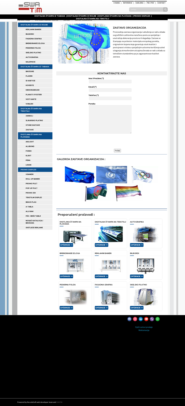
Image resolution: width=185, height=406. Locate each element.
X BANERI (30, 174)
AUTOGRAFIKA (32, 57)
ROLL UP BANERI (33, 179)
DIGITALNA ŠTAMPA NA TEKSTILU (92, 19)
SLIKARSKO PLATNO (34, 120)
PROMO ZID (31, 193)
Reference (127, 3)
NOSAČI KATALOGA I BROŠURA (34, 222)
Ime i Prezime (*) (110, 80)
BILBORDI (30, 34)
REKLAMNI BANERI (33, 29)
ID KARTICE (30, 81)
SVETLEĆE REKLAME (34, 228)
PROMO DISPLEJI (142, 16)
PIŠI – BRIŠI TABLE (33, 216)
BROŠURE (30, 71)
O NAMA (116, 3)
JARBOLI (29, 116)
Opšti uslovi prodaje (144, 327)
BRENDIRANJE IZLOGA (35, 43)
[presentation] (108, 141)
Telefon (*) (110, 97)
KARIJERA (139, 3)
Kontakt (161, 3)
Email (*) (110, 89)
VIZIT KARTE (31, 99)
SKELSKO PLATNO (33, 53)
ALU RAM (29, 211)
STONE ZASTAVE (33, 125)
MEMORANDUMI (32, 90)
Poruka (110, 118)
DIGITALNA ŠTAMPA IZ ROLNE (81, 16)
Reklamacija (143, 330)
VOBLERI (29, 104)
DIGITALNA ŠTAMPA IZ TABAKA (49, 16)
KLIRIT (28, 156)
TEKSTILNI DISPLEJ (34, 197)
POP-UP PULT (31, 188)
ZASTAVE (30, 130)
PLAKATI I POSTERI (34, 95)
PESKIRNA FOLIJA (33, 48)
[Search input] (147, 9)
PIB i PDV (150, 3)
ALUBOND (30, 146)
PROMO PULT (31, 184)
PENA (28, 160)
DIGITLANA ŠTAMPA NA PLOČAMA (115, 16)
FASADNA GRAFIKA (34, 39)
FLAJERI (29, 76)
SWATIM (59, 402)
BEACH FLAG (31, 202)
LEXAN (28, 165)
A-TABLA (29, 207)
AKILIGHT (30, 142)
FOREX (28, 151)
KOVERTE (30, 85)
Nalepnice (30, 62)
